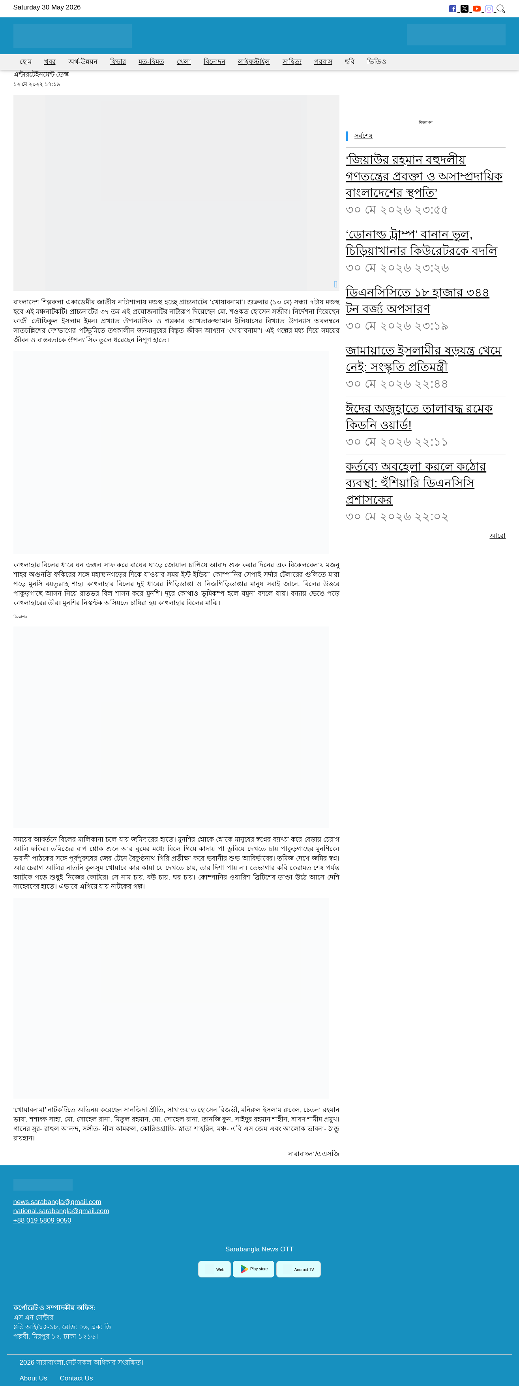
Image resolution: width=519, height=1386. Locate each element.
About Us (33, 1378)
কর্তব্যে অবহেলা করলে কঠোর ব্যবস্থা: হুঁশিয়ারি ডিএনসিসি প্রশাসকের (416, 483)
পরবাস (323, 62)
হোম (26, 62)
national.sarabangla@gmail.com (61, 1211)
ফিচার (118, 62)
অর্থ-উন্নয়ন (83, 62)
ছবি (349, 62)
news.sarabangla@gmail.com (57, 1202)
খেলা (184, 62)
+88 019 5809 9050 (42, 1220)
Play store (254, 1269)
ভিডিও (376, 62)
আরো (497, 536)
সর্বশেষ (363, 136)
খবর (50, 62)
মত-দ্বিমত (151, 62)
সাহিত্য (292, 62)
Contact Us (76, 1378)
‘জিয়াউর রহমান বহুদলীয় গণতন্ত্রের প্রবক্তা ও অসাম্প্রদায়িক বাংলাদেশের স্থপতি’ (424, 176)
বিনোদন (214, 62)
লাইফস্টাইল (254, 62)
